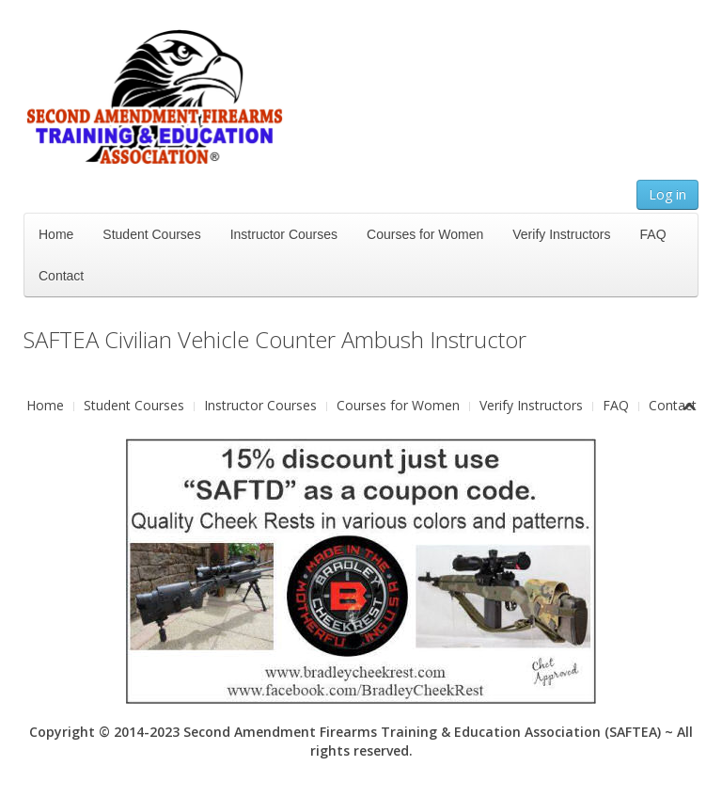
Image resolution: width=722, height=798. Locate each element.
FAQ (653, 234)
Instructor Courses (283, 234)
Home (56, 234)
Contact (61, 275)
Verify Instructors (561, 234)
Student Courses (151, 234)
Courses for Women (425, 234)
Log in (667, 194)
